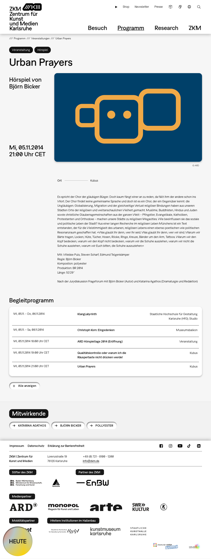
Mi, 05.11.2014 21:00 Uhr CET (31, 366)
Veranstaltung (189, 341)
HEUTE (18, 541)
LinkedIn (199, 446)
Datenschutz (36, 446)
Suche (199, 7)
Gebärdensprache (180, 7)
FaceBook (161, 446)
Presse (158, 6)
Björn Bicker (70, 425)
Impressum (16, 446)
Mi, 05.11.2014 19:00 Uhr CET (31, 352)
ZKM (195, 27)
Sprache (189, 7)
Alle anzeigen (27, 385)
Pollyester (104, 425)
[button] (128, 117)
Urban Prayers (86, 366)
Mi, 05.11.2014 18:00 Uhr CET (31, 341)
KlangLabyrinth (87, 314)
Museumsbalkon (187, 330)
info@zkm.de (91, 461)
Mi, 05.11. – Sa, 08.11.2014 (28, 329)
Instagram (170, 446)
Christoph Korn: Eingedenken (96, 330)
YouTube (180, 446)
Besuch (97, 27)
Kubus (94, 180)
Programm (130, 27)
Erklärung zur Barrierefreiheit (66, 446)
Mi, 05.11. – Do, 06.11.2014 (29, 313)
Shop (126, 6)
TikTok (189, 446)
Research (166, 27)
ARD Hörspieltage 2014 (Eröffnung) (100, 341)
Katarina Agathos (32, 425)
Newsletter (142, 6)
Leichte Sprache (170, 7)
